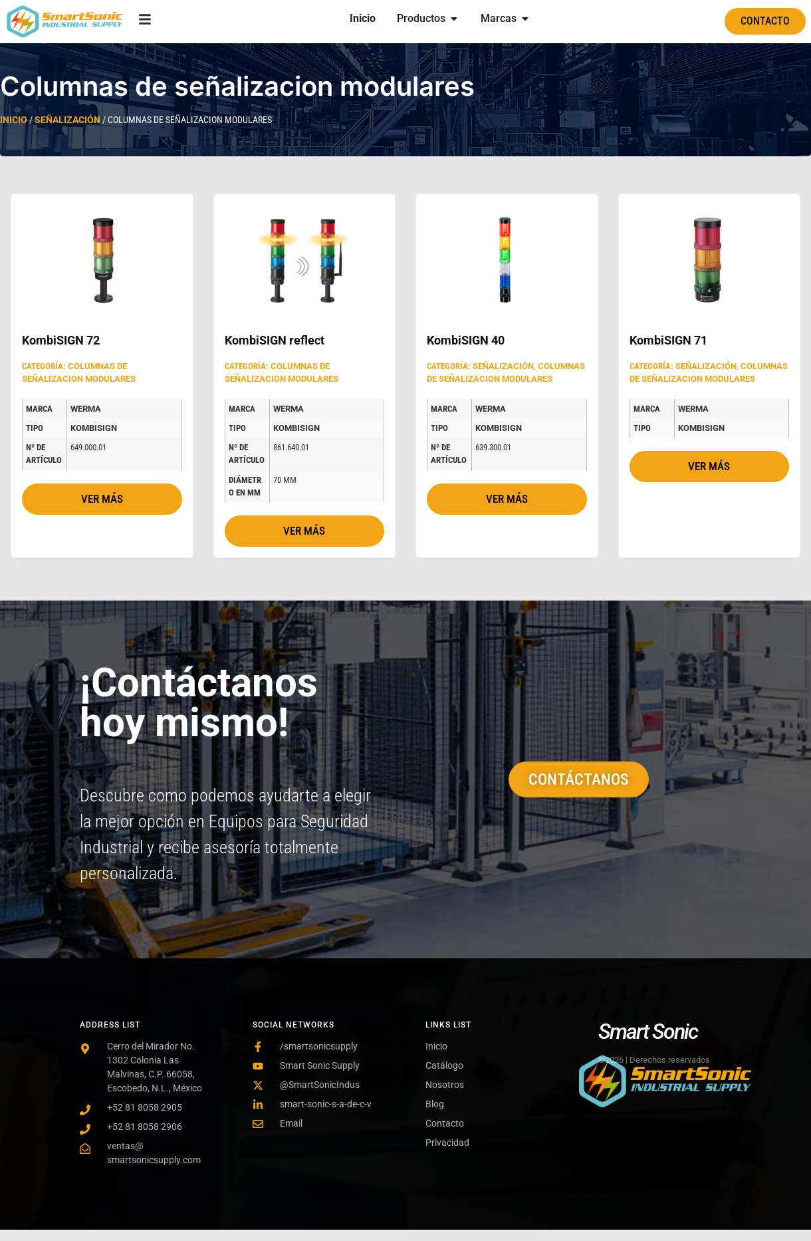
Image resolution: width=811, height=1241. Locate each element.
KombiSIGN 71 (668, 340)
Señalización (67, 119)
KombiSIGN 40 (466, 340)
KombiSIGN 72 (61, 340)
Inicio (13, 119)
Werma (85, 409)
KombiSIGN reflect (274, 340)
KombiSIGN (93, 428)
